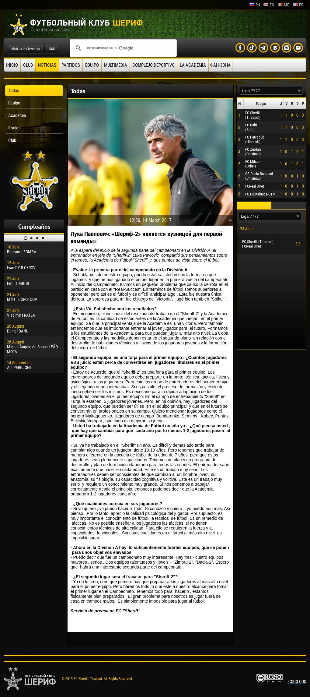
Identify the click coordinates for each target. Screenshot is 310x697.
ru (254, 4)
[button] (299, 91)
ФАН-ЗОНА (220, 65)
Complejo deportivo (153, 65)
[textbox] (268, 91)
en (268, 4)
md (283, 4)
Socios (14, 128)
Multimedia (115, 65)
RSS (52, 49)
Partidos (70, 65)
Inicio (12, 65)
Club (28, 65)
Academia (17, 115)
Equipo (92, 65)
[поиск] (122, 48)
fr (298, 4)
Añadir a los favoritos (25, 49)
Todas (13, 90)
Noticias (47, 65)
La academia (193, 65)
